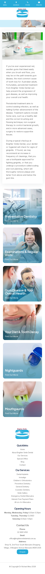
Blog (22, 462)
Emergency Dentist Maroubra (22, 496)
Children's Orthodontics (22, 480)
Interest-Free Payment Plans (22, 499)
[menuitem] (22, 449)
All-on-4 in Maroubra (23, 502)
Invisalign (22, 477)
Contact (22, 465)
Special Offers (22, 459)
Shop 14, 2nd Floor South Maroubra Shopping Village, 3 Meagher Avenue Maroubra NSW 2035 (22, 544)
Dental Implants (22, 474)
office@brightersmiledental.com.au (22, 537)
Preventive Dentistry (22, 484)
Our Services (23, 456)
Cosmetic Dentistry (22, 490)
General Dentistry (22, 487)
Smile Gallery (22, 493)
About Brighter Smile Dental (22, 453)
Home (22, 449)
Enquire (22, 552)
